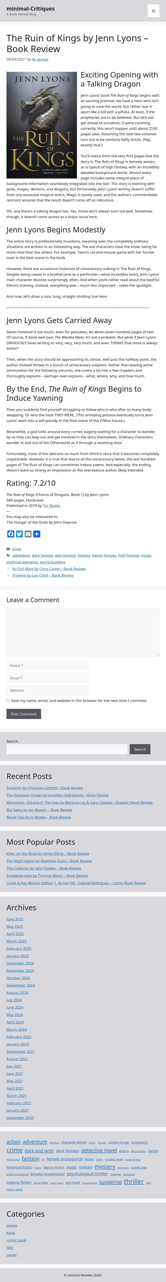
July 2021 (14, 1066)
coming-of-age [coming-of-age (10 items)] (118, 1142)
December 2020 (20, 1117)
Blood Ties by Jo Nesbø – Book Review (38, 817)
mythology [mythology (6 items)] (123, 1167)
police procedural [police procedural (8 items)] (17, 1174)
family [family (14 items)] (153, 1150)
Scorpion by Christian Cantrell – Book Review (44, 787)
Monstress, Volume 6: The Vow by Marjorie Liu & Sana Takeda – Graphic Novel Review (79, 802)
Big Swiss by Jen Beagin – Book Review (39, 809)
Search (12, 741)
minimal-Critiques (30, 8)
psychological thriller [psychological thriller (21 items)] (87, 1174)
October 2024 (18, 977)
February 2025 (18, 948)
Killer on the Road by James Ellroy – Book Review (47, 853)
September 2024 (20, 985)
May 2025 (14, 926)
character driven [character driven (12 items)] (74, 1142)
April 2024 (15, 1022)
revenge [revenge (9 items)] (115, 1174)
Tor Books (51, 505)
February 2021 (18, 1102)
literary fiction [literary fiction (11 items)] (53, 1167)
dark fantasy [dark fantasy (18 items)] (67, 1150)
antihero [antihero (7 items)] (54, 1142)
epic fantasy (65, 555)
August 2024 (17, 992)
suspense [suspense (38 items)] (110, 1181)
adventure (21, 555)
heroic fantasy (104, 555)
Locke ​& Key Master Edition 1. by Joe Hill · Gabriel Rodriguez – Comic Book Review (76, 882)
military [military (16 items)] (86, 1167)
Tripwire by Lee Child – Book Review (42, 575)
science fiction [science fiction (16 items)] (19, 1182)
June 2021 (15, 1073)
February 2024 (18, 1036)
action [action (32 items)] (13, 1141)
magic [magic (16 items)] (71, 1167)
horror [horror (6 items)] (37, 1167)
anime (11, 1225)
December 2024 (20, 963)
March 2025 (16, 941)
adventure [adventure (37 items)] (35, 1141)
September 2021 (20, 1051)
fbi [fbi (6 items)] (43, 1159)
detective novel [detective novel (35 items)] (99, 1150)
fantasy (84, 555)
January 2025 (17, 955)
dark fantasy (42, 555)
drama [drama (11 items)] (124, 1151)
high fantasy (128, 555)
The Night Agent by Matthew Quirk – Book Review (49, 860)
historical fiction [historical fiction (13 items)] (19, 1167)
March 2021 (16, 1095)
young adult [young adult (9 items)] (14, 1189)
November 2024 (20, 970)
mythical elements (22, 562)
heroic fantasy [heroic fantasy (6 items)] (132, 1159)
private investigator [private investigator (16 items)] (47, 1173)
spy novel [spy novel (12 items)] (72, 1182)
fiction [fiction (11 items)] (89, 1159)
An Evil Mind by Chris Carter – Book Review (49, 568)
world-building (52, 562)
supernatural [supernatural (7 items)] (89, 1182)
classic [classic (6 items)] (92, 1142)
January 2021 (17, 1110)
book (16, 548)
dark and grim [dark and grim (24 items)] (39, 1150)
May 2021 (14, 1080)
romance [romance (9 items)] (129, 1174)
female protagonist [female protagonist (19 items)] (64, 1158)
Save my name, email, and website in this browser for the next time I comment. (79, 700)
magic (146, 555)
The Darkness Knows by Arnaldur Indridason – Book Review (57, 795)
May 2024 (14, 1014)
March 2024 (16, 1029)
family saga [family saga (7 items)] (13, 1159)
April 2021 (15, 1088)
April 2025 (15, 933)
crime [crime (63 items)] (14, 1150)
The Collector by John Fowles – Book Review (43, 868)
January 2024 (17, 1044)
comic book (16, 1240)
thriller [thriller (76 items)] (134, 1181)
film (9, 1247)
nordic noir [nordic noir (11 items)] (139, 1167)
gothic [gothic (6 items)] (99, 1159)
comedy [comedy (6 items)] (102, 1142)
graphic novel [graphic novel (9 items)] (114, 1159)
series (11, 1254)
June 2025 (15, 919)
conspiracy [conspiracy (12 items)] (139, 1142)
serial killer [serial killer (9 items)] (41, 1183)
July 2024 (14, 999)
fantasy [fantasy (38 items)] (31, 1158)
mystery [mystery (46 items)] (105, 1166)
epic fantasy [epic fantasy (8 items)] (138, 1151)
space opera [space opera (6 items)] (56, 1182)
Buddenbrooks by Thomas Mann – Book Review (47, 875)
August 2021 (17, 1058)
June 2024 (15, 1007)
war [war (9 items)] (148, 1183)
